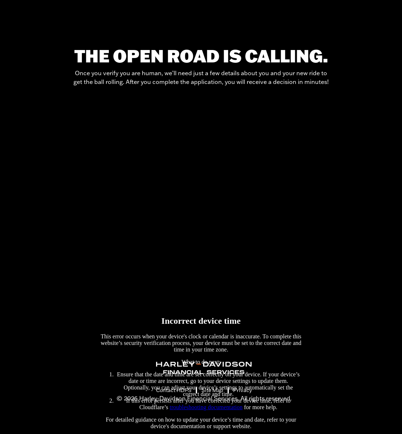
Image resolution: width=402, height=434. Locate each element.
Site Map (212, 390)
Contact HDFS (173, 390)
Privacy (242, 390)
